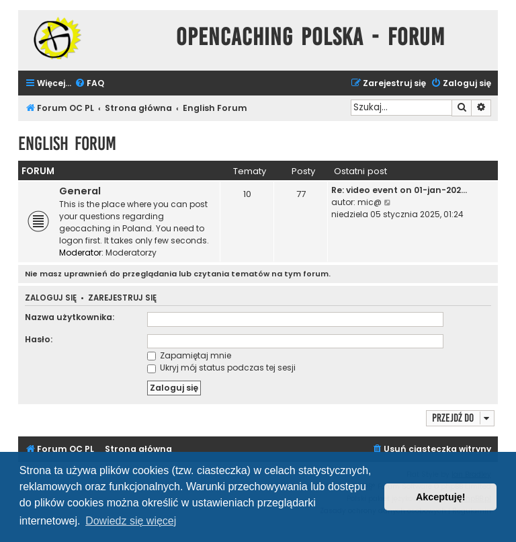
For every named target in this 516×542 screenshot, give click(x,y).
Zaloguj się (51, 298)
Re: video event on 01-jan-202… (399, 190)
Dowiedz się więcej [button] (130, 521)
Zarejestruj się (122, 298)
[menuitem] (89, 84)
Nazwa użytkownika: (69, 317)
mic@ (369, 202)
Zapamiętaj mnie (189, 355)
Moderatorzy (131, 252)
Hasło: (38, 339)
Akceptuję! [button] (441, 497)
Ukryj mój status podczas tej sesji (221, 367)
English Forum (67, 143)
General (80, 191)
